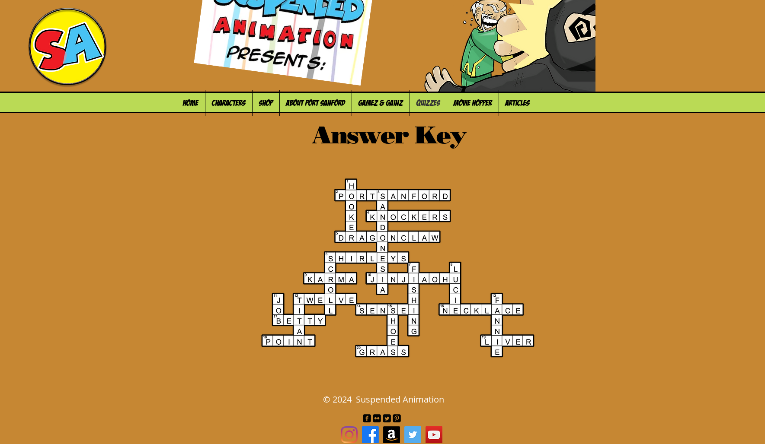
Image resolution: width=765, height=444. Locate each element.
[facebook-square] (367, 418)
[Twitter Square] (387, 418)
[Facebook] (370, 434)
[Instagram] (349, 434)
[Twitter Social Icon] (412, 434)
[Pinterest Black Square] (397, 418)
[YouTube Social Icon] (434, 434)
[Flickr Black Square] (377, 418)
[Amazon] (391, 434)
